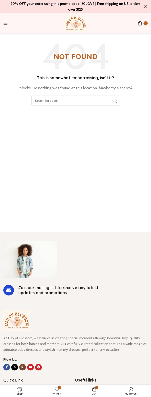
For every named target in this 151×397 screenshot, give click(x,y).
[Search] (75, 101)
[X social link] (14, 367)
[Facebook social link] (6, 367)
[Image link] (30, 259)
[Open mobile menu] (5, 23)
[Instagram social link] (22, 367)
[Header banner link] (69, 6)
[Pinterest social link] (38, 367)
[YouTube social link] (30, 367)
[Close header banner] (145, 6)
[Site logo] (76, 23)
